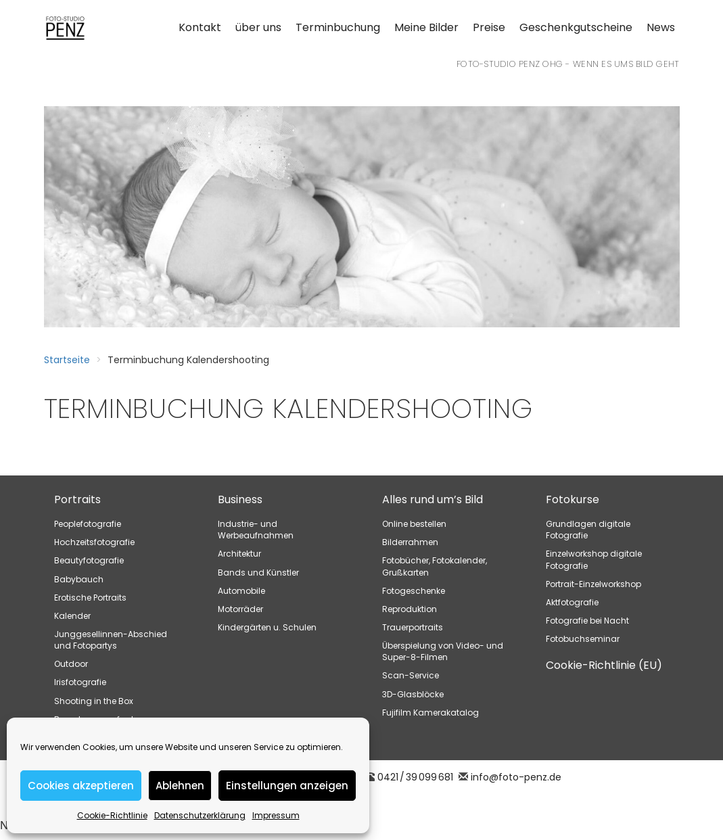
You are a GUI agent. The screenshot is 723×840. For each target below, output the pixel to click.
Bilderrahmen (410, 542)
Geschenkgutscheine (575, 27)
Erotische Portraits (90, 597)
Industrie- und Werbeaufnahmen (256, 529)
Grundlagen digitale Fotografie (588, 529)
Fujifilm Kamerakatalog (430, 712)
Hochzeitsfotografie (94, 542)
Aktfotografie (572, 602)
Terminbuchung (338, 27)
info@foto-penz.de (516, 777)
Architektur (239, 553)
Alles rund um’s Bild (432, 499)
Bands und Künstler (258, 572)
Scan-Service (410, 675)
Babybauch (78, 579)
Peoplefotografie (87, 524)
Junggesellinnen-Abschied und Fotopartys (110, 639)
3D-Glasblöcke (413, 694)
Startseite (67, 360)
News (661, 27)
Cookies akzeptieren (81, 785)
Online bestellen (414, 524)
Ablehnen (180, 785)
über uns (258, 27)
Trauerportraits (412, 627)
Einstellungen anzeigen (287, 785)
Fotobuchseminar (583, 639)
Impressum (276, 815)
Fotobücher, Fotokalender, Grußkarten (434, 566)
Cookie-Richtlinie (112, 815)
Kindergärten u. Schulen (267, 627)
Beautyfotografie (89, 560)
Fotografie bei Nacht (587, 620)
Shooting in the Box (93, 701)
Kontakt (200, 27)
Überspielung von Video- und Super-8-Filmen (442, 651)
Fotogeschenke (413, 591)
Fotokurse (572, 499)
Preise (489, 27)
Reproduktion (409, 609)
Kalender (72, 616)
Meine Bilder (426, 27)
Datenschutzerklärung (200, 815)
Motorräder (240, 609)
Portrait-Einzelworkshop (593, 584)
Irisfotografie (80, 682)
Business (240, 499)
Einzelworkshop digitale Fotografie (594, 559)
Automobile (241, 591)
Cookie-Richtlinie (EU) (604, 665)
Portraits (77, 499)
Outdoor (71, 664)
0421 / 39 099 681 (415, 777)
